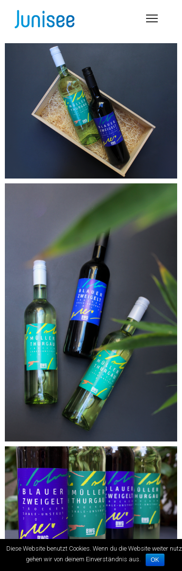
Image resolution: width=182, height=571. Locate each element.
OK (155, 559)
